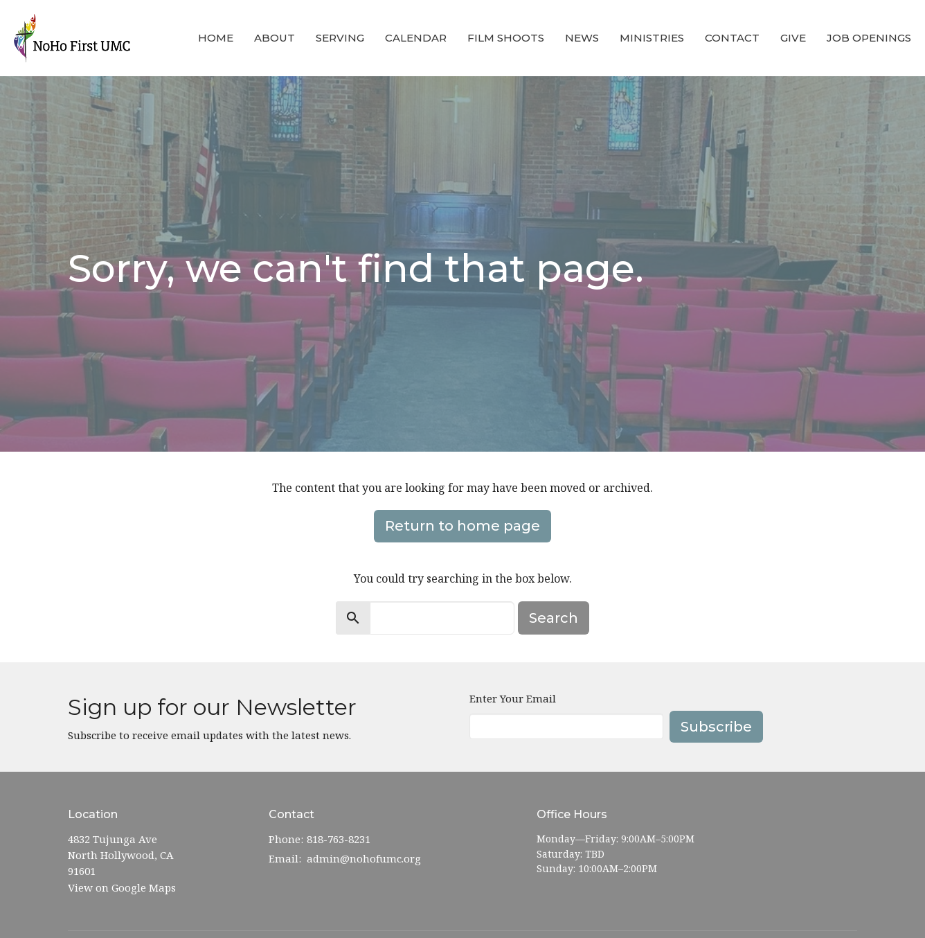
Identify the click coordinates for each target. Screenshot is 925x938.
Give (793, 37)
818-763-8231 (338, 839)
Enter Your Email (512, 698)
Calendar (416, 37)
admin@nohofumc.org (364, 858)
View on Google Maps (122, 887)
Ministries (652, 37)
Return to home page (462, 525)
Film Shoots (505, 37)
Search (553, 618)
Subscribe (716, 726)
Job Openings (869, 37)
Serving (340, 37)
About (274, 37)
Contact (732, 37)
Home (215, 37)
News (582, 37)
